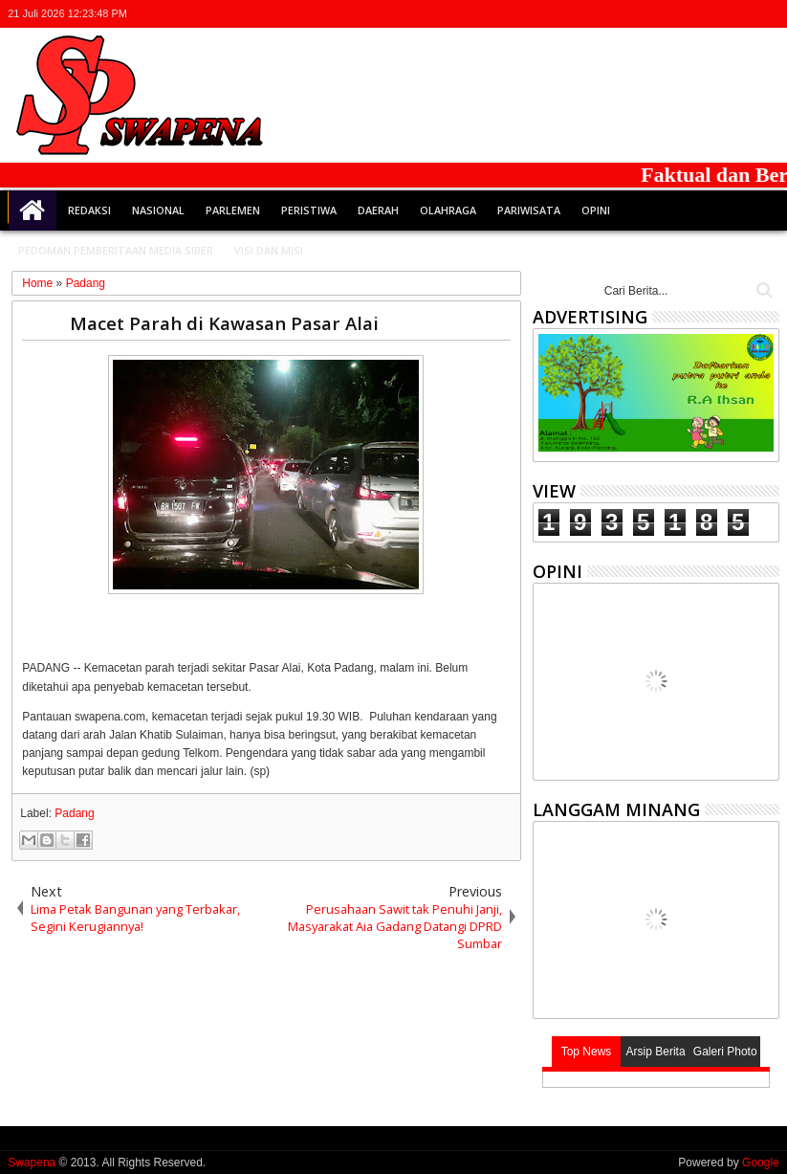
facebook (692, 14)
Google (760, 1162)
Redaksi (89, 210)
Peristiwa (309, 210)
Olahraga (448, 210)
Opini (595, 210)
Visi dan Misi (268, 250)
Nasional (158, 210)
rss (742, 14)
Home (32, 210)
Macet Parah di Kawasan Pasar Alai (224, 323)
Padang (74, 813)
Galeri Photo (725, 1051)
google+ (717, 14)
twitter (667, 14)
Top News (586, 1051)
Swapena (31, 1162)
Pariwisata (528, 210)
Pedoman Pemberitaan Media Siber (115, 250)
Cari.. (762, 290)
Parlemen (233, 210)
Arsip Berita (656, 1051)
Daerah (378, 210)
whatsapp (766, 14)
